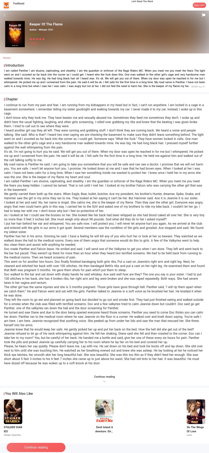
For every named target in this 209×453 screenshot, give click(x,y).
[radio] (31, 39)
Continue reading (36, 447)
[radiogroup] (37, 39)
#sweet (7, 58)
